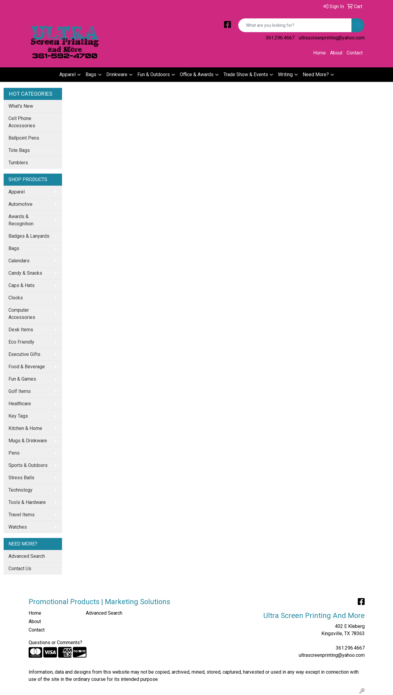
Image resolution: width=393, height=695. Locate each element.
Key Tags (18, 416)
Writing (285, 74)
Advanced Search (26, 556)
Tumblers (18, 162)
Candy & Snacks (25, 273)
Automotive (20, 204)
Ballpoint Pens (23, 138)
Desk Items (20, 329)
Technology (20, 490)
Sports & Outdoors (28, 465)
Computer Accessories (21, 313)
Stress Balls (21, 477)
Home (319, 53)
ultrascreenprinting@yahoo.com (332, 38)
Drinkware (116, 74)
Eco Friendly (21, 342)
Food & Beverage (26, 366)
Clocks (15, 298)
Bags (91, 74)
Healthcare (19, 403)
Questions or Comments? (55, 642)
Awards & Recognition (20, 220)
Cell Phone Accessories (21, 122)
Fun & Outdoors (153, 74)
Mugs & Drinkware (27, 440)
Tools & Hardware (27, 502)
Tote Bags (19, 150)
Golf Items (19, 391)
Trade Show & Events (245, 74)
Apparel (67, 74)
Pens (14, 453)
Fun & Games (22, 379)
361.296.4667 (280, 38)
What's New (20, 106)
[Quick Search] (295, 25)
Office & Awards (197, 74)
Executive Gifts (24, 354)
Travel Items (21, 514)
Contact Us (19, 568)
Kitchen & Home (25, 428)
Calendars (19, 261)
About (336, 53)
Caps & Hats (21, 285)
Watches (17, 527)
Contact (355, 53)
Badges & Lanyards (28, 236)
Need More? (316, 74)
